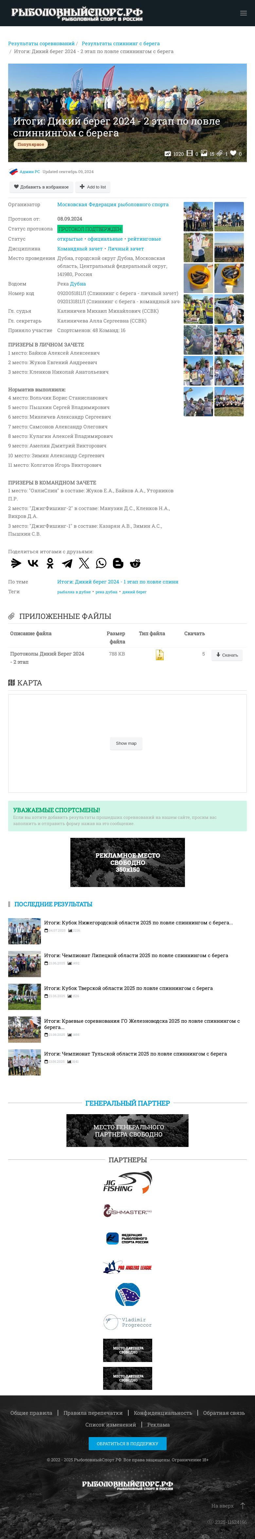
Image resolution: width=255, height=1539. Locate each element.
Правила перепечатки (93, 1412)
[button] (243, 13)
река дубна (107, 591)
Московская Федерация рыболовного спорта (113, 204)
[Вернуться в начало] (77, 13)
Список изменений (110, 1424)
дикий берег (134, 591)
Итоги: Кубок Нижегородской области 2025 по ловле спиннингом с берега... (138, 922)
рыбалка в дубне (74, 591)
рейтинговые (144, 238)
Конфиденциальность (163, 1412)
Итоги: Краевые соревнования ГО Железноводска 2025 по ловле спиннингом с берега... (142, 1024)
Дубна (78, 283)
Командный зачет (80, 248)
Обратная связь (224, 1412)
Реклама (158, 1424)
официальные (105, 238)
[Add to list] (93, 187)
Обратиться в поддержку (127, 1444)
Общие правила (31, 1412)
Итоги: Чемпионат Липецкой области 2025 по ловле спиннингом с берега (136, 955)
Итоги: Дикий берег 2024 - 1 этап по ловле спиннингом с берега (136, 581)
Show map (126, 743)
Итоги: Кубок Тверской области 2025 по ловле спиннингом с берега (128, 988)
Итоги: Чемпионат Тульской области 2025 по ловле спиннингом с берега (135, 1054)
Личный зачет (126, 248)
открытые (70, 238)
